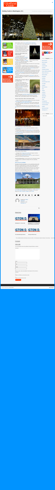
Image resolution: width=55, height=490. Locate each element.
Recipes (43, 90)
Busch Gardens (44, 62)
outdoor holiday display (20, 72)
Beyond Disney (44, 60)
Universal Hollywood (45, 102)
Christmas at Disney (45, 69)
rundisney (43, 92)
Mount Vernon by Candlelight (20, 162)
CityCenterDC (31, 75)
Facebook (23, 191)
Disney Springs (44, 74)
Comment (16, 248)
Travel (43, 99)
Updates (43, 106)
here (33, 190)
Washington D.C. (40, 11)
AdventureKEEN (11, 287)
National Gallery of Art (30, 130)
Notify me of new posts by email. (20, 277)
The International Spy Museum (20, 234)
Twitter (20, 191)
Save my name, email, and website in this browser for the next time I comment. (26, 272)
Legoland (43, 85)
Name (16, 261)
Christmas (43, 67)
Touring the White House (32, 234)
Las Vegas (44, 83)
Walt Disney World (45, 108)
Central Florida (44, 65)
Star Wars (43, 97)
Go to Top (51, 287)
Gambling (43, 78)
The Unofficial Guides (35, 11)
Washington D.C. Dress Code (20, 223)
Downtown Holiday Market (24, 102)
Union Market (17, 101)
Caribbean (44, 64)
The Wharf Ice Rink (19, 132)
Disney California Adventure (46, 71)
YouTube (32, 191)
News (43, 88)
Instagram (27, 191)
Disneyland (44, 76)
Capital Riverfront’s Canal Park (27, 155)
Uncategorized (44, 101)
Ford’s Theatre (20, 86)
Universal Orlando (45, 104)
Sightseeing (44, 95)
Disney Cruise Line (45, 72)
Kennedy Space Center (46, 81)
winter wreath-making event (27, 101)
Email (16, 264)
